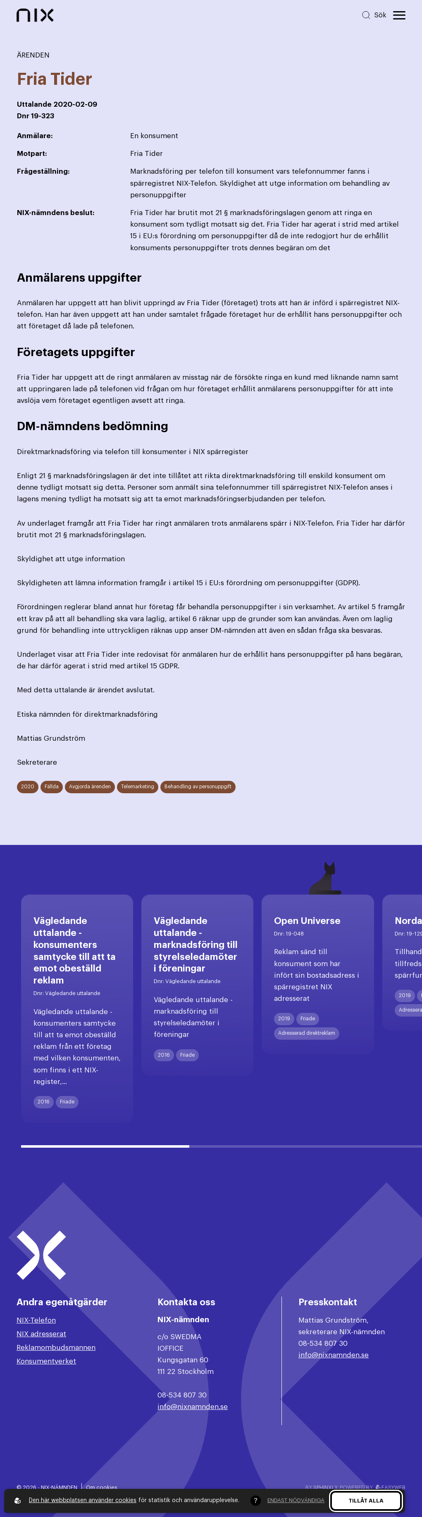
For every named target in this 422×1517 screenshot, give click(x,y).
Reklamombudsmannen (56, 1347)
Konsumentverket (46, 1361)
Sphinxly (325, 1487)
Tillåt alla (366, 1500)
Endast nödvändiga (295, 1500)
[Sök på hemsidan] (373, 15)
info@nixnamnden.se (192, 1406)
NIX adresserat (41, 1334)
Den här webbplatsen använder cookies (82, 1500)
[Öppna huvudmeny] (399, 15)
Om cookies (101, 1487)
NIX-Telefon (36, 1320)
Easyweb (390, 1487)
